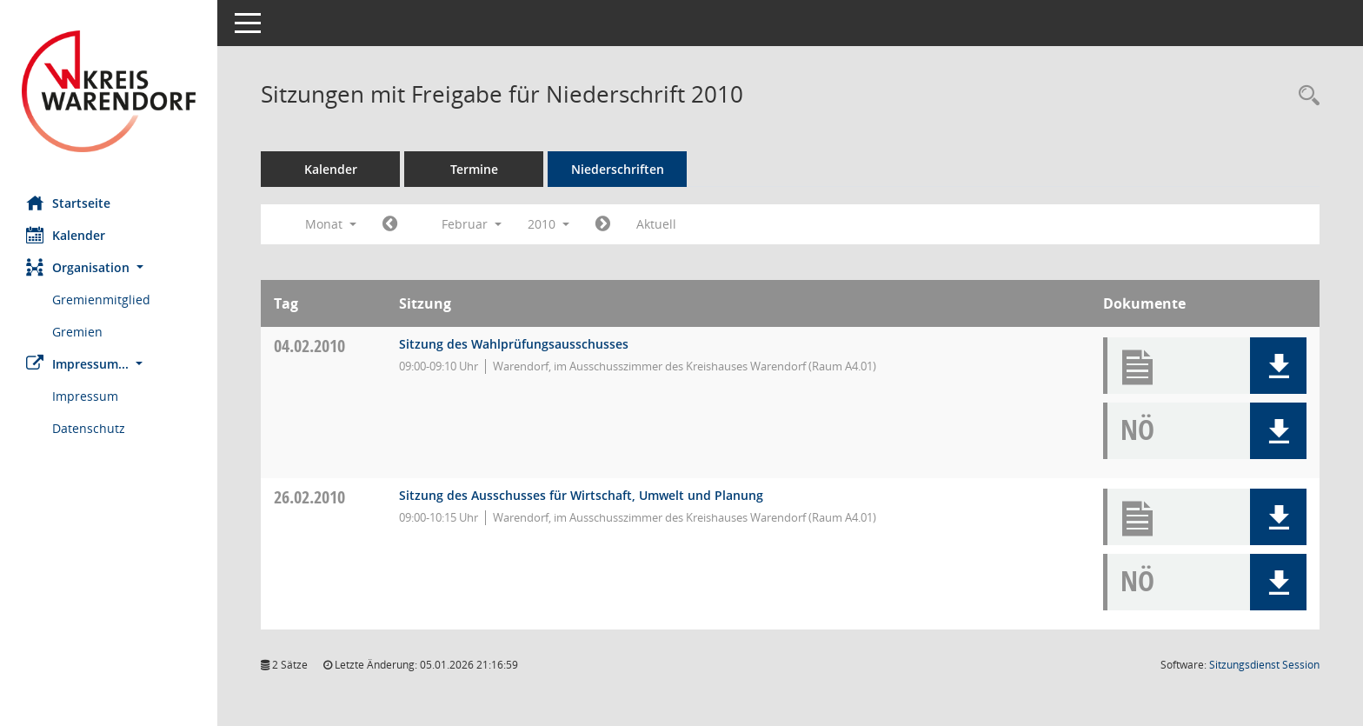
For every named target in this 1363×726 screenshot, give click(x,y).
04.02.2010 (309, 345)
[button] (108, 267)
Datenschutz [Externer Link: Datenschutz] (88, 428)
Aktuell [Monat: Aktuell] (656, 224)
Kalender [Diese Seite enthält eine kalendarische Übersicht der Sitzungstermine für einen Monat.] (65, 234)
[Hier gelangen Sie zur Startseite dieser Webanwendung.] (108, 91)
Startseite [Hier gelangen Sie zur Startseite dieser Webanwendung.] (68, 202)
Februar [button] (472, 224)
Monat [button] (330, 224)
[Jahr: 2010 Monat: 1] (389, 224)
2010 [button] (548, 224)
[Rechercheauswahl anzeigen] (1305, 96)
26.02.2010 (309, 497)
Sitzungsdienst (1264, 664)
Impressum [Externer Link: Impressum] (85, 396)
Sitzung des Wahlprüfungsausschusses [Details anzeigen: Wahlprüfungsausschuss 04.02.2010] (513, 344)
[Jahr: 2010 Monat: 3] (602, 224)
